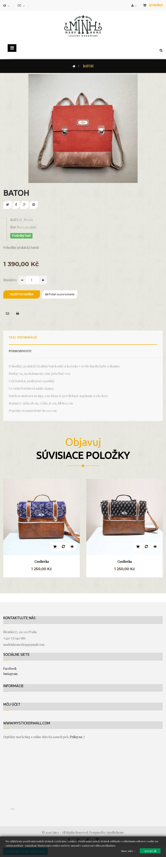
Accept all (150, 851)
